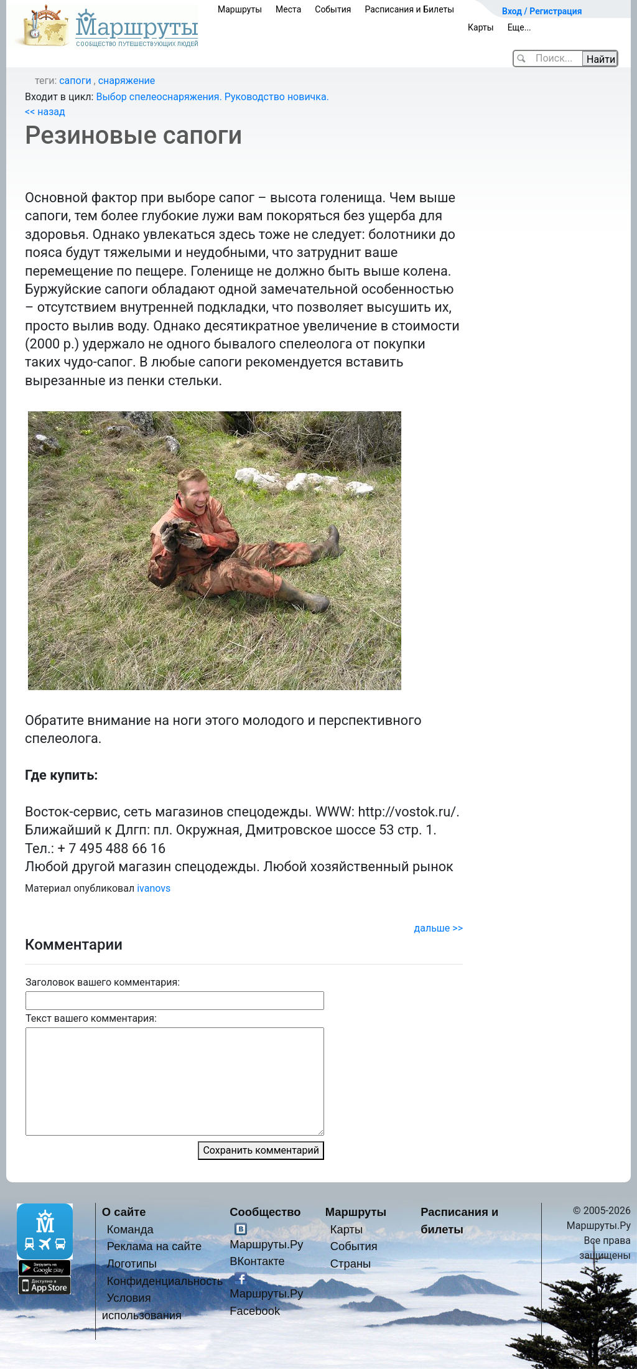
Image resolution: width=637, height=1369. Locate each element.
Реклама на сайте (154, 1246)
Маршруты (240, 9)
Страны (350, 1263)
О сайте (124, 1211)
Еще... (519, 27)
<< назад (45, 112)
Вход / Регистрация (542, 11)
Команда (130, 1229)
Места (288, 9)
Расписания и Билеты (409, 9)
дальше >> (438, 928)
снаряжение (127, 80)
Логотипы (132, 1263)
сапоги (75, 80)
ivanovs (153, 888)
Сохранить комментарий (261, 1150)
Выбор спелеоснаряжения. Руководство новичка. (212, 97)
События (333, 9)
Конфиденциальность (165, 1280)
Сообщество (265, 1211)
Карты (481, 27)
